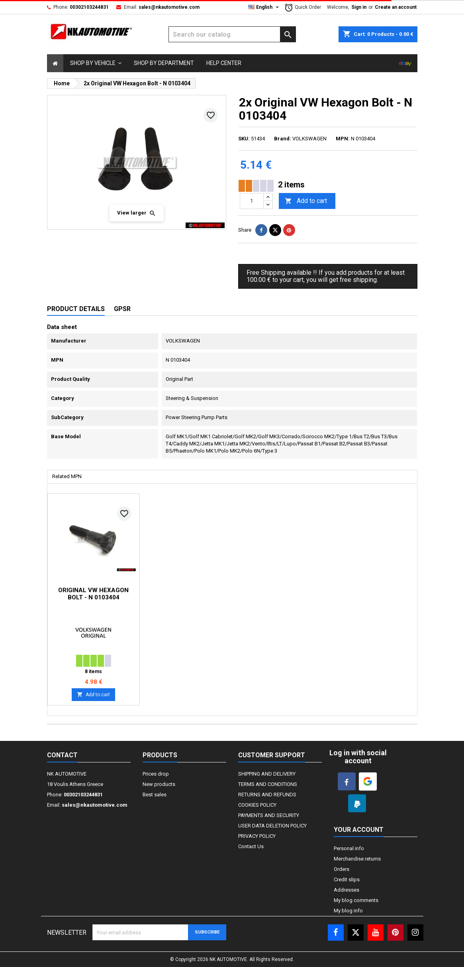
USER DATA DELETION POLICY (272, 826)
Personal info (349, 848)
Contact (62, 755)
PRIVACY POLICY (257, 836)
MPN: (343, 139)
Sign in (358, 7)
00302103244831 (89, 7)
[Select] (55, 63)
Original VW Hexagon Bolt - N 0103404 (93, 594)
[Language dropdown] (264, 7)
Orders (341, 869)
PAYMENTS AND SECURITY (268, 815)
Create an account (396, 7)
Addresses (346, 890)
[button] (96, 63)
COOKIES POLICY (257, 805)
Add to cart (306, 201)
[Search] (232, 34)
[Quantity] (252, 201)
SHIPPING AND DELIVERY (267, 774)
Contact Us (251, 846)
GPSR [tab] (122, 309)
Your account (359, 829)
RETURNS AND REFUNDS (267, 795)
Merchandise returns (357, 859)
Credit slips (347, 879)
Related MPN (67, 476)
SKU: (244, 139)
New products (159, 784)
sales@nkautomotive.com (169, 7)
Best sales (154, 795)
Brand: (282, 139)
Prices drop (156, 774)
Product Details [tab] (76, 309)
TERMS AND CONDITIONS (267, 784)
